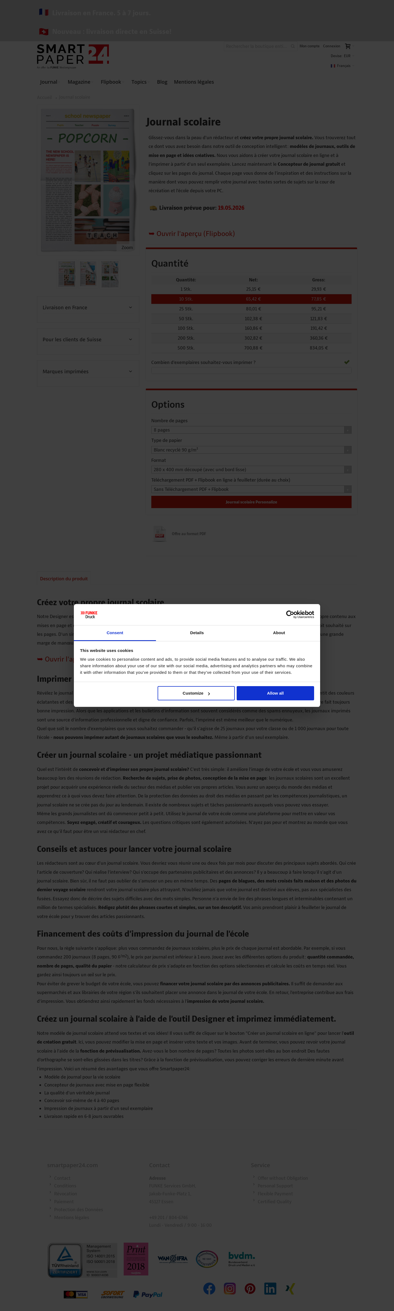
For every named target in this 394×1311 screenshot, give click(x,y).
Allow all (275, 693)
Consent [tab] (115, 632)
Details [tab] (197, 632)
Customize (196, 693)
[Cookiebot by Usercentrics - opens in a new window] (290, 615)
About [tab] (279, 632)
